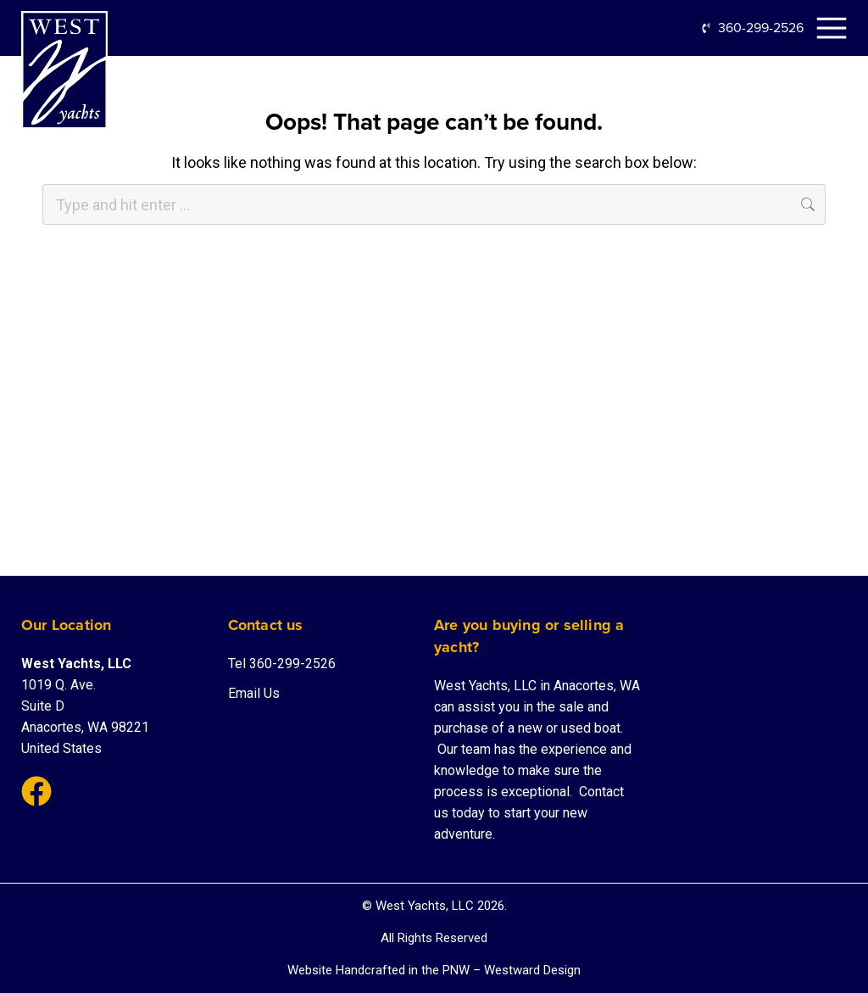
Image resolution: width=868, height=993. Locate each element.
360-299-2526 (761, 27)
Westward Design (532, 970)
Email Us (254, 693)
